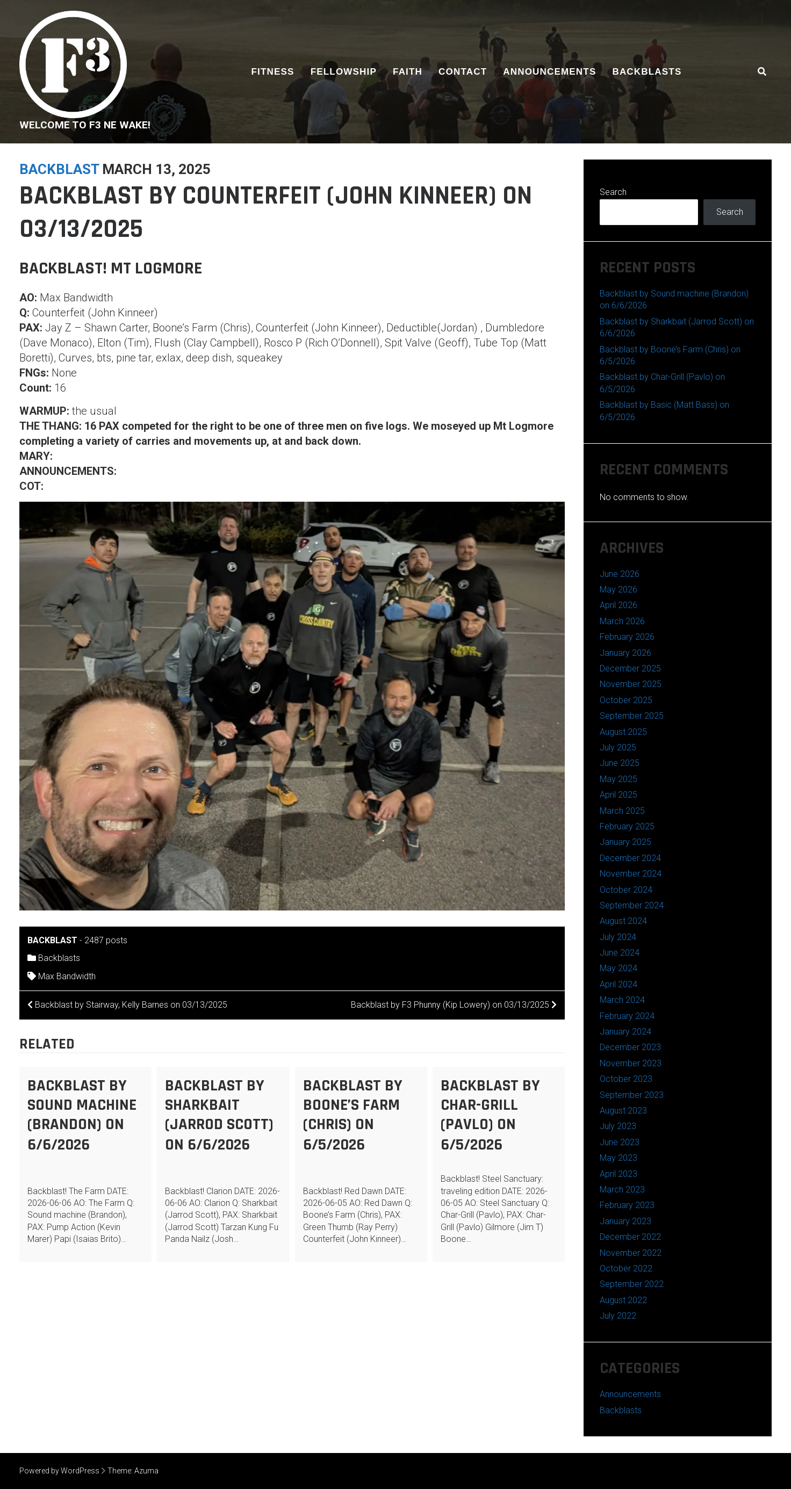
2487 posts (105, 940)
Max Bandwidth (67, 976)
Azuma (146, 1470)
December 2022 (630, 1237)
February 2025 (627, 826)
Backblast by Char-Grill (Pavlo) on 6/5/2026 (490, 1115)
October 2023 (626, 1079)
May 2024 (618, 968)
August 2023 (623, 1110)
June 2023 (619, 1142)
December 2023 (630, 1047)
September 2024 (632, 905)
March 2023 (622, 1189)
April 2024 (618, 984)
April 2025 (618, 795)
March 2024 (622, 1000)
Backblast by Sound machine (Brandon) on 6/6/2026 (81, 1115)
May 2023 (618, 1158)
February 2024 (627, 1016)
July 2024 (618, 937)
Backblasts (646, 72)
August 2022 (623, 1300)
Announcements (549, 72)
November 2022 (630, 1253)
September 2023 (632, 1095)
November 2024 (630, 874)
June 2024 (619, 953)
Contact (462, 72)
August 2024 (623, 921)
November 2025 (630, 684)
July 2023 (618, 1126)
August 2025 (623, 732)
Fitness (272, 72)
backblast (59, 169)
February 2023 (627, 1205)
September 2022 (632, 1284)
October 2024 (626, 890)
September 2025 (632, 716)
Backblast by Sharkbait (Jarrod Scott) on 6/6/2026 (219, 1115)
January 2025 (625, 842)
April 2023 (618, 1174)
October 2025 (626, 700)
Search (613, 192)
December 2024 (630, 858)
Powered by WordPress (59, 1470)
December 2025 (630, 668)
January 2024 (625, 1032)
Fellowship (344, 72)
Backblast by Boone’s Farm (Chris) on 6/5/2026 (352, 1115)
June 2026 (619, 574)
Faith (407, 72)
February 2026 (627, 637)
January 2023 (625, 1221)
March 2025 (622, 811)
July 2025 (618, 747)
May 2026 (618, 589)
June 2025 (619, 763)
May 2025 (618, 779)
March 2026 (622, 621)
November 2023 (630, 1063)
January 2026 (625, 653)
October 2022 (626, 1268)
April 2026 (618, 605)
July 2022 (618, 1316)
